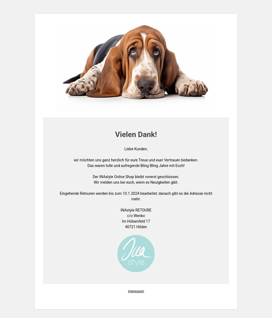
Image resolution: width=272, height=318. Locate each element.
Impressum (136, 291)
